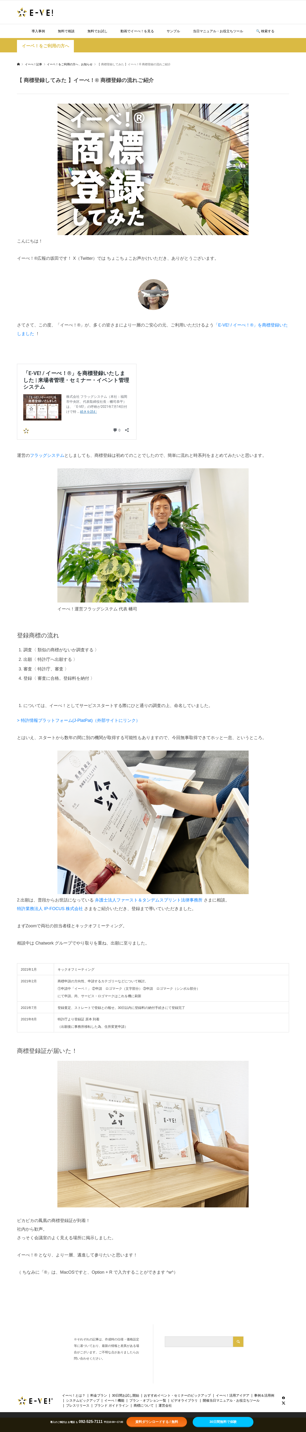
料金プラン (98, 1395)
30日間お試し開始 (125, 1395)
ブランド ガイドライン (111, 1405)
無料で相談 (66, 31)
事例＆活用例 (264, 1395)
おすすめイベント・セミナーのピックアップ (177, 1395)
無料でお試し (97, 31)
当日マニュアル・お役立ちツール (218, 31)
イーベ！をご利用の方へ (45, 46)
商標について (144, 1405)
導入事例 (38, 31)
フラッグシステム (47, 455)
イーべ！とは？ (73, 1395)
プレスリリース (77, 1405)
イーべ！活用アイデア (232, 1395)
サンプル (173, 31)
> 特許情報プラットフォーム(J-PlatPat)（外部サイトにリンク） (78, 720)
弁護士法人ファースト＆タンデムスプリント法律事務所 (149, 900)
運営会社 (165, 1405)
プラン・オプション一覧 (147, 1400)
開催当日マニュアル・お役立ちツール (231, 1400)
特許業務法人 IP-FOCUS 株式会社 (50, 908)
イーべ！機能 (114, 1400)
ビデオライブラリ (184, 1400)
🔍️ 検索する (265, 31)
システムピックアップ (82, 1400)
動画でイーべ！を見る (137, 31)
